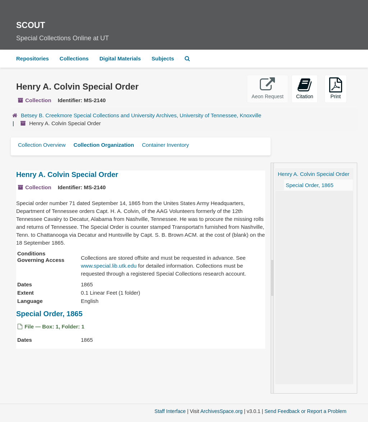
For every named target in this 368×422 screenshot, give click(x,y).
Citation (304, 88)
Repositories (32, 58)
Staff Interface (170, 411)
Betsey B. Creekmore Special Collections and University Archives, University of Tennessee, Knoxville (141, 115)
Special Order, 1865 (49, 314)
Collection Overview (42, 145)
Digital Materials (120, 58)
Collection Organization (104, 145)
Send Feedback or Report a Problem (305, 411)
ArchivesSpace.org (221, 411)
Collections (74, 58)
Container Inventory (165, 145)
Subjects (163, 58)
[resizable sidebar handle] (272, 278)
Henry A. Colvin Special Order (67, 174)
